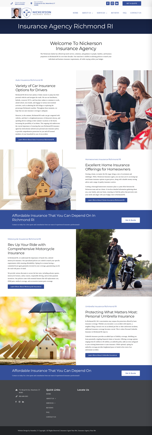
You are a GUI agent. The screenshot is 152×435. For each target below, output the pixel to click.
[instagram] (112, 3)
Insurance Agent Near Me (68, 430)
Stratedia (33, 430)
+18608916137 (20, 389)
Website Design (23, 430)
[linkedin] (117, 3)
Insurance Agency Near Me (87, 430)
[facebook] (108, 3)
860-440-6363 (19, 4)
